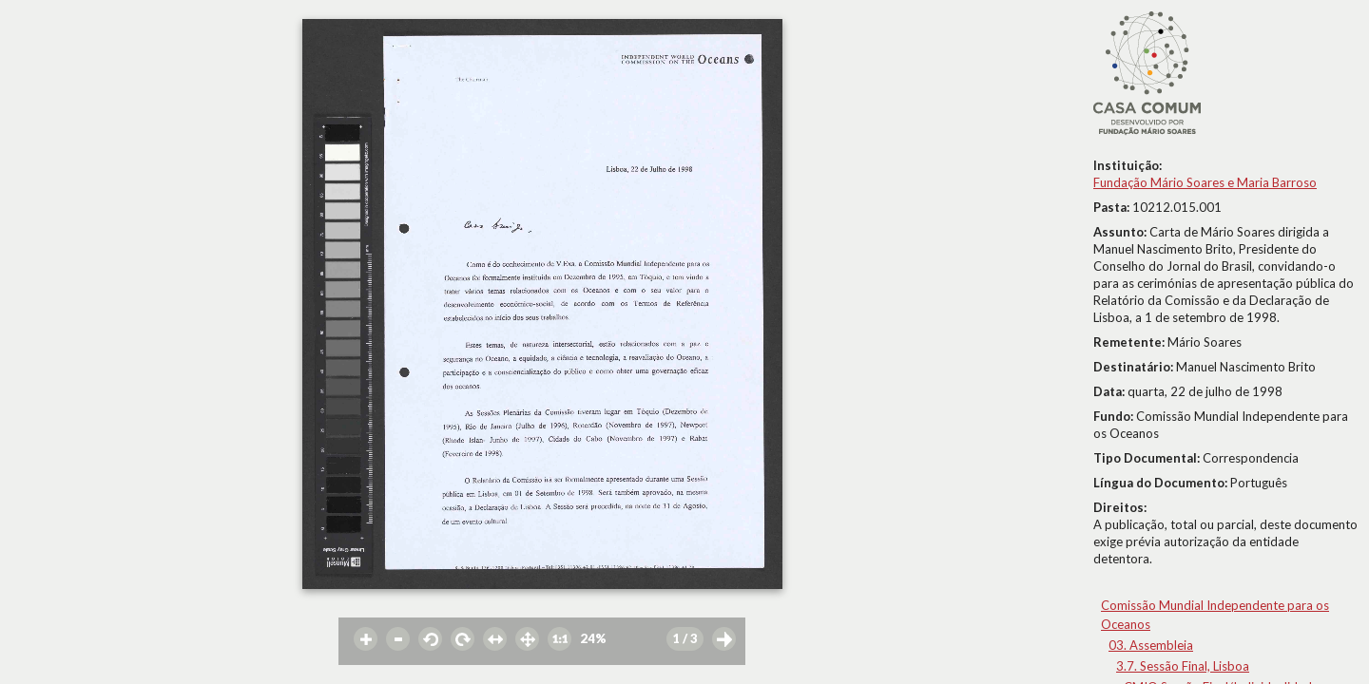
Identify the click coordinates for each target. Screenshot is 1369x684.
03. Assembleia (1151, 645)
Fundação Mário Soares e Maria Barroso (1205, 182)
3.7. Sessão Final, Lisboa (1182, 666)
